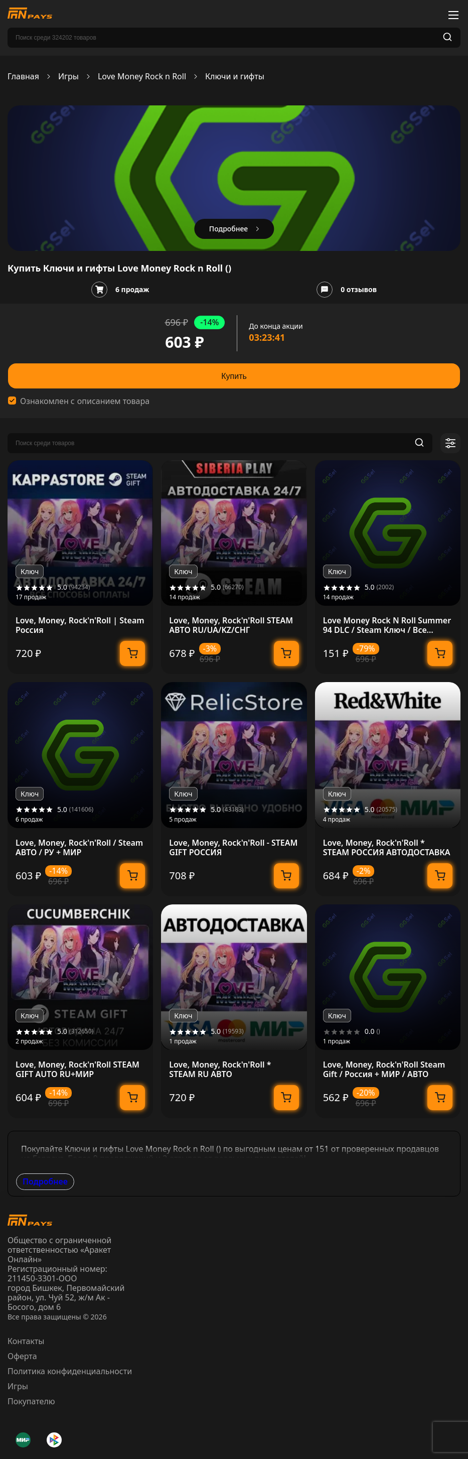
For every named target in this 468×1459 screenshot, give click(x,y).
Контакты (26, 1341)
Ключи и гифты (234, 76)
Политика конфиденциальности (70, 1371)
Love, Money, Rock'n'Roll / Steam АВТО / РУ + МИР (79, 847)
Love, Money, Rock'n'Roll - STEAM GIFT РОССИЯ (233, 847)
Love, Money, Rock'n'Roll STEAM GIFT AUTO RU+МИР (77, 1069)
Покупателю (31, 1401)
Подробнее (45, 1181)
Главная (23, 76)
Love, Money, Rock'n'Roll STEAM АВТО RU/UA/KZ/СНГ (231, 625)
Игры (68, 76)
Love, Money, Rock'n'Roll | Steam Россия (80, 625)
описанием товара (113, 401)
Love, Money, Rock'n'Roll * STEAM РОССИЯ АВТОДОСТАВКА (386, 847)
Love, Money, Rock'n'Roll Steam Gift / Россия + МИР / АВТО (384, 1069)
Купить (234, 376)
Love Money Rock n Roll (142, 76)
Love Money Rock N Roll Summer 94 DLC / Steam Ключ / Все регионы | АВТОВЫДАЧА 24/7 (387, 625)
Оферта (22, 1356)
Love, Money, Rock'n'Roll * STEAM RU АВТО (220, 1069)
